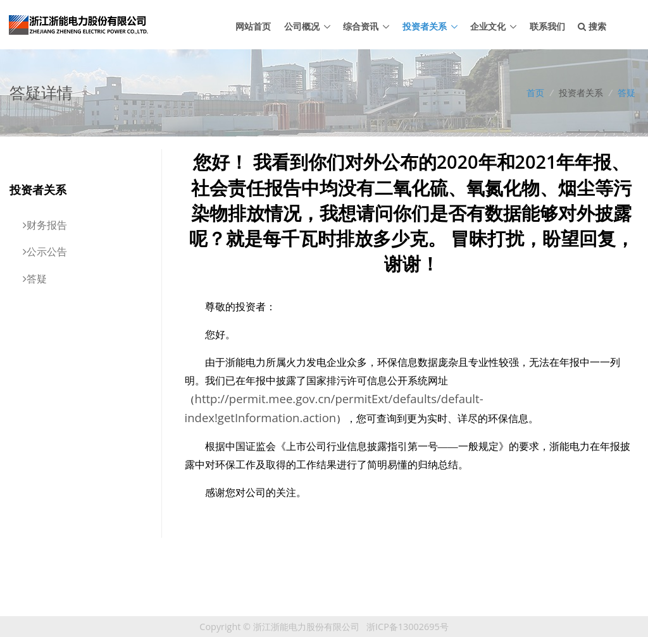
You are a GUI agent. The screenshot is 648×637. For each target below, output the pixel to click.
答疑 (626, 93)
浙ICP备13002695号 (407, 627)
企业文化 (488, 26)
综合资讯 (360, 26)
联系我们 (547, 26)
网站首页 (253, 26)
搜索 (592, 26)
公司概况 (302, 26)
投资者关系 (424, 26)
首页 (535, 93)
